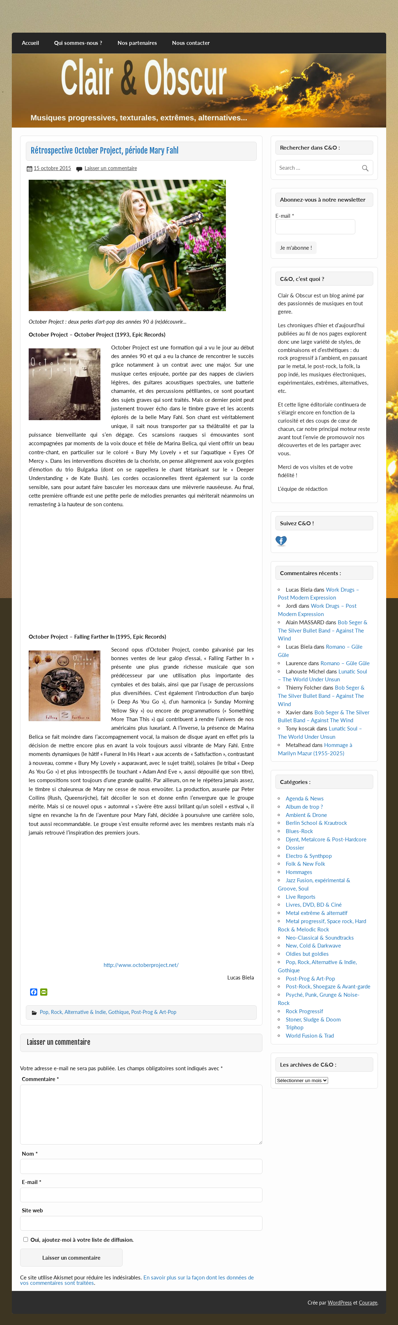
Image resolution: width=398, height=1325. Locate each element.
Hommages (299, 872)
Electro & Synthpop (309, 855)
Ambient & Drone (306, 815)
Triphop (294, 1027)
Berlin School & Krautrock (316, 822)
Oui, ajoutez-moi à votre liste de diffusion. (78, 1239)
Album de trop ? (304, 806)
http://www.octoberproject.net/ (141, 965)
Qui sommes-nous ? (78, 42)
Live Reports (301, 896)
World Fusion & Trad (310, 1035)
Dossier (295, 847)
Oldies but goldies (307, 953)
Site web (32, 1210)
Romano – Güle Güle (345, 663)
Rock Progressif (304, 1011)
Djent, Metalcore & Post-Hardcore (326, 839)
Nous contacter (191, 42)
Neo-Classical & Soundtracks (320, 937)
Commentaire (40, 1079)
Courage (368, 1303)
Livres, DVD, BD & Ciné (314, 904)
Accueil (30, 42)
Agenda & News (305, 798)
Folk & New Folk (305, 863)
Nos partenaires (137, 42)
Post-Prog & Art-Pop (153, 1012)
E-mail (31, 1182)
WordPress (340, 1303)
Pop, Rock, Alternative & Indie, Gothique (84, 1012)
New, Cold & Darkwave (313, 945)
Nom (30, 1153)
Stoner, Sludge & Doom (313, 1019)
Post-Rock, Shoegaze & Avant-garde (328, 986)
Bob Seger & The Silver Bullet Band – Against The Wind (322, 630)
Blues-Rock (299, 831)
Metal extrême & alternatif (316, 913)
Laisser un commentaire (111, 168)
